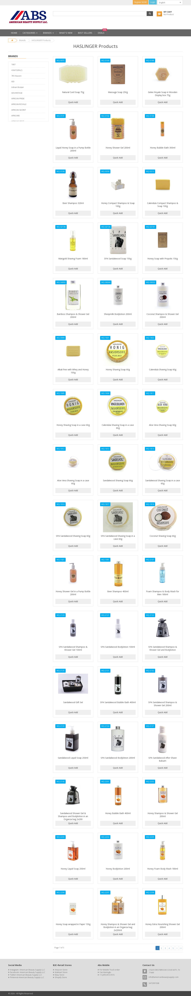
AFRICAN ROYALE (18, 104)
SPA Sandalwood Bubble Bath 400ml (118, 702)
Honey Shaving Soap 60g (118, 369)
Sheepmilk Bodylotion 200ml (118, 314)
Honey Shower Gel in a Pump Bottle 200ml (73, 593)
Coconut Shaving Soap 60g (163, 535)
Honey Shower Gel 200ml (118, 147)
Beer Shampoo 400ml (117, 591)
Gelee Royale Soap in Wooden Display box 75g (162, 94)
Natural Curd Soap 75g (73, 92)
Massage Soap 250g (118, 92)
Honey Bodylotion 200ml (118, 868)
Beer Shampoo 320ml (73, 203)
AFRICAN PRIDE (17, 98)
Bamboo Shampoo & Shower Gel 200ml (73, 315)
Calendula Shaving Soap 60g (162, 369)
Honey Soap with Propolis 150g (162, 258)
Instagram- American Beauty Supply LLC (27, 969)
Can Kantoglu (105, 972)
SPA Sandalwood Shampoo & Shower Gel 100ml (73, 648)
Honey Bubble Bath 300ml (162, 147)
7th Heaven (16, 75)
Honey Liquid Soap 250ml (73, 868)
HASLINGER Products (41, 40)
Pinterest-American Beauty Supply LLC (27, 977)
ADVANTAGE (16, 92)
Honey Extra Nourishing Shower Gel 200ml (162, 926)
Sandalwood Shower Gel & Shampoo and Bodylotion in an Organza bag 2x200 (73, 816)
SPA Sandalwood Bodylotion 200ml (118, 757)
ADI (12, 81)
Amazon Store (61, 969)
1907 (13, 64)
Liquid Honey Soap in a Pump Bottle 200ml (73, 149)
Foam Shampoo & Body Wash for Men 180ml (162, 593)
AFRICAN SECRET (18, 110)
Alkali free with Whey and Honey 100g (73, 371)
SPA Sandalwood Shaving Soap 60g (73, 535)
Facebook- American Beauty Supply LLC (27, 972)
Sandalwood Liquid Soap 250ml (73, 757)
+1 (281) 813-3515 (107, 974)
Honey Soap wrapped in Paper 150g (73, 924)
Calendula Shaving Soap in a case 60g (118, 426)
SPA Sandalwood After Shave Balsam (162, 759)
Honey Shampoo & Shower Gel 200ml (163, 815)
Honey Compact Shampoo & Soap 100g (118, 205)
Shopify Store (61, 977)
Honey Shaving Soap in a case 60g (73, 425)
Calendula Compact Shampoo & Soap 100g (162, 205)
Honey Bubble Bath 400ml (118, 813)
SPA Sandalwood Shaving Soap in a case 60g (118, 537)
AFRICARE (15, 115)
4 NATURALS (16, 70)
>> (181, 948)
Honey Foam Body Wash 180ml (162, 868)
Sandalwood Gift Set (73, 702)
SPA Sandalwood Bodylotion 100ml (118, 646)
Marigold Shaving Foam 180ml (73, 258)
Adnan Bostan (17, 87)
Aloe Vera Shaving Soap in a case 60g (73, 482)
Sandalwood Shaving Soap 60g (118, 480)
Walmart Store (61, 972)
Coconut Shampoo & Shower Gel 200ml (163, 315)
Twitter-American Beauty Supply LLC (26, 974)
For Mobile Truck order (110, 969)
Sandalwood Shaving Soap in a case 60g (162, 482)
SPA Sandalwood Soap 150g (117, 258)
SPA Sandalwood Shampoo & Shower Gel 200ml (162, 704)
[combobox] (168, 2)
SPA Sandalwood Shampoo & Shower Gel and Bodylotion (162, 648)
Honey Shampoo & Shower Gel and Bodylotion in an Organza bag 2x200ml (118, 927)
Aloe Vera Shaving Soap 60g (162, 425)
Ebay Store (59, 974)
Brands (22, 40)
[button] (150, 13)
